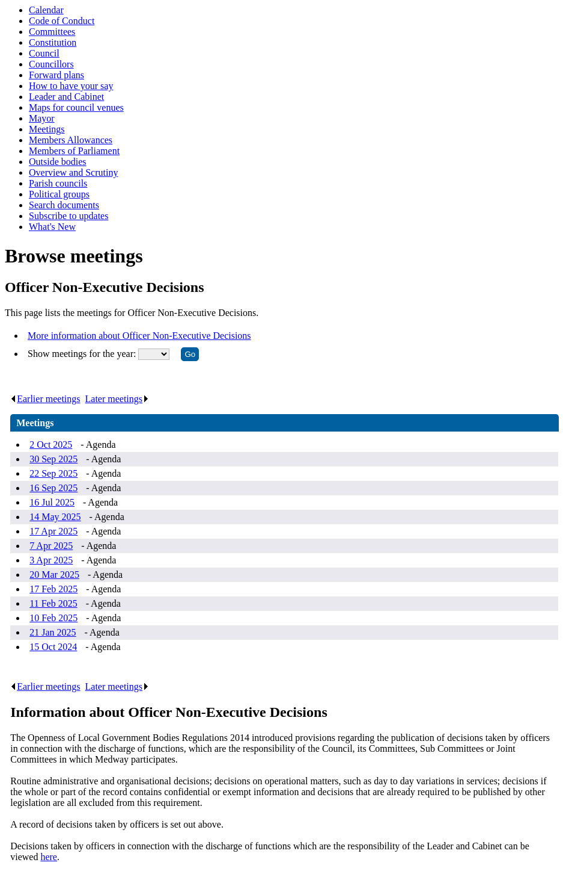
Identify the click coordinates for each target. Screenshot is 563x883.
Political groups (59, 194)
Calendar (46, 10)
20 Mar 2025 (54, 574)
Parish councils (58, 183)
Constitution (52, 42)
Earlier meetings (45, 399)
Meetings (47, 129)
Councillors (51, 64)
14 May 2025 (55, 517)
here (48, 857)
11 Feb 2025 (53, 603)
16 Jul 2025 (52, 502)
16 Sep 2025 (53, 488)
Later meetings (117, 399)
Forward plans (56, 75)
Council (44, 53)
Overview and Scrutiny (73, 172)
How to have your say (71, 86)
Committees (52, 31)
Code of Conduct (61, 21)
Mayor (42, 118)
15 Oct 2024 (53, 647)
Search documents (64, 205)
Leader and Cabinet (66, 96)
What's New (52, 227)
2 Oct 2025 (50, 444)
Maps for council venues (76, 107)
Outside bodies (58, 161)
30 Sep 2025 (53, 459)
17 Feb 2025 (53, 589)
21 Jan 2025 (52, 632)
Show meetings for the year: (83, 354)
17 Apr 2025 (53, 531)
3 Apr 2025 (51, 560)
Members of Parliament (74, 151)
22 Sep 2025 (53, 473)
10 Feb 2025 (53, 618)
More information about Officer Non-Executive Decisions (139, 335)
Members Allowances (70, 140)
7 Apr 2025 (51, 546)
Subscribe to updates (68, 216)
